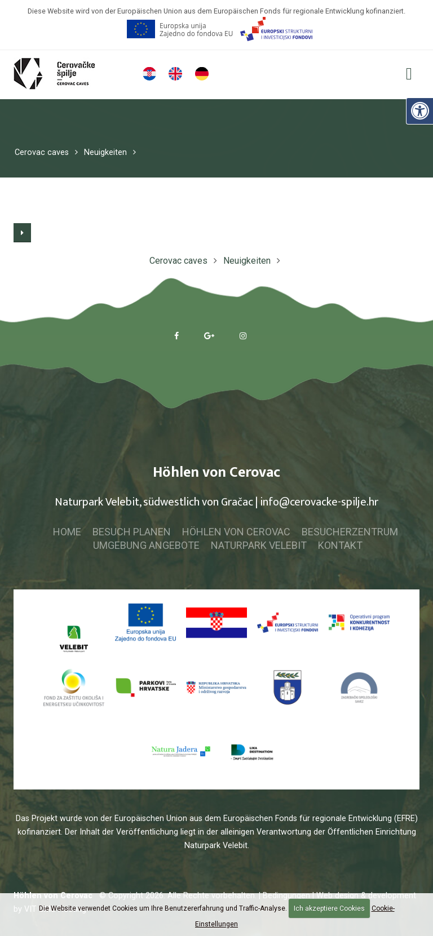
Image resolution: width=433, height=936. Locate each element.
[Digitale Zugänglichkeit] (419, 110)
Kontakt (340, 545)
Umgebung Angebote (146, 545)
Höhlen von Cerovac (236, 532)
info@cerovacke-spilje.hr (319, 502)
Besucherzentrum (350, 532)
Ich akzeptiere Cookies (329, 908)
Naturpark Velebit (259, 545)
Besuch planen (131, 532)
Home (67, 532)
